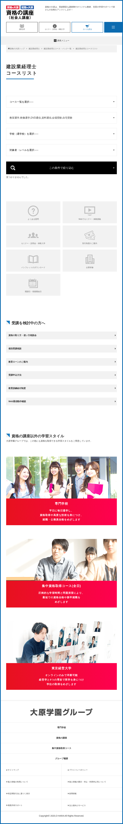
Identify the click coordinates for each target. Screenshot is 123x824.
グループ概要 (61, 758)
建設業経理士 (34, 49)
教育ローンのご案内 (18, 362)
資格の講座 (61, 738)
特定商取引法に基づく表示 (19, 793)
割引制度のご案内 (89, 243)
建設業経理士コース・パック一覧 (57, 49)
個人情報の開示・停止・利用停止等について (87, 782)
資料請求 (21, 27)
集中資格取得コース (61, 748)
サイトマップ (13, 770)
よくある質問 (33, 219)
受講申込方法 (14, 375)
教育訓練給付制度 (17, 388)
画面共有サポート (15, 805)
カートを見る (87, 27)
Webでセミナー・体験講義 (90, 219)
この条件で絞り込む (61, 167)
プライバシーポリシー (78, 770)
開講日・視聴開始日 (33, 291)
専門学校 (61, 727)
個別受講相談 (14, 348)
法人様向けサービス (77, 805)
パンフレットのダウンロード (33, 267)
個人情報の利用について (18, 782)
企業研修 (89, 267)
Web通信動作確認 (17, 401)
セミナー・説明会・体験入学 (54, 27)
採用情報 (73, 793)
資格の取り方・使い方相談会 (22, 335)
